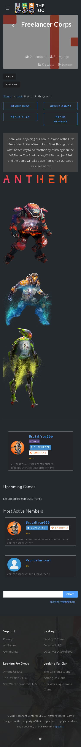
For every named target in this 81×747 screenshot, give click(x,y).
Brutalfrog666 (41, 436)
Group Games (60, 106)
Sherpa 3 (38, 452)
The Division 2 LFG (15, 678)
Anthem (11, 84)
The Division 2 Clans (57, 671)
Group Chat (20, 117)
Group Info (20, 106)
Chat (70, 594)
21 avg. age (59, 57)
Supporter (40, 447)
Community (10, 651)
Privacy (8, 639)
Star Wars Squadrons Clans (58, 686)
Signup (7, 96)
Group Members (61, 119)
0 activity (46, 64)
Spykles (59, 726)
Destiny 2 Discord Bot (58, 651)
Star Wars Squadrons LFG (20, 684)
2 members (35, 57)
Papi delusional (38, 560)
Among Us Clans (54, 678)
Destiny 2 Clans (54, 639)
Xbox (9, 76)
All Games (9, 645)
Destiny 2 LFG (53, 645)
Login (20, 96)
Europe (65, 64)
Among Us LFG (12, 671)
